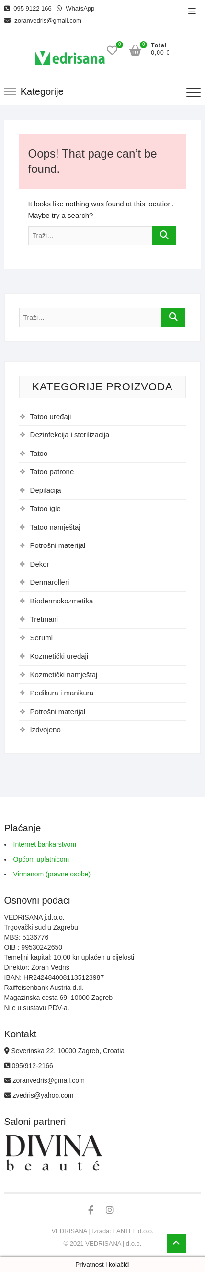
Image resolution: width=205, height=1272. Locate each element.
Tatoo (39, 453)
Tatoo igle (45, 508)
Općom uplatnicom (41, 859)
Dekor (39, 564)
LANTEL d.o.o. (133, 1231)
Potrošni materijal (58, 545)
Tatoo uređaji (50, 416)
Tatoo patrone (52, 471)
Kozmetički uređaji (59, 656)
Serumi (41, 638)
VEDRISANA (69, 1231)
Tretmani (44, 619)
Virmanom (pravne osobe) (52, 874)
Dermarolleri (49, 582)
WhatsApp (76, 8)
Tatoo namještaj (55, 527)
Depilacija (45, 490)
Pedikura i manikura (62, 693)
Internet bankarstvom (45, 844)
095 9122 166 (28, 8)
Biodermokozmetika (61, 601)
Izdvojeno (45, 730)
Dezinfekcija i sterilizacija (70, 435)
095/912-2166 (28, 1065)
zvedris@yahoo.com (39, 1095)
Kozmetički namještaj (64, 674)
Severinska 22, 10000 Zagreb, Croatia (64, 1051)
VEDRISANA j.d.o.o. (113, 1243)
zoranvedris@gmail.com (42, 20)
